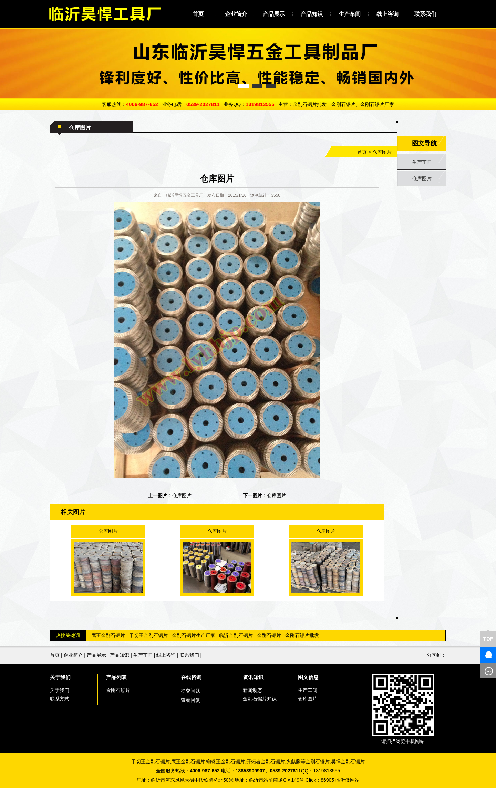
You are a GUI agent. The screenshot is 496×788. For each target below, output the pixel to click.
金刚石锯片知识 (260, 699)
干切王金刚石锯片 (148, 635)
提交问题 (190, 691)
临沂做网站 (347, 780)
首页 (198, 14)
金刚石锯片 (269, 635)
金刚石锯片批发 (302, 635)
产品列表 (116, 677)
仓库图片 (382, 152)
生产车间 (350, 14)
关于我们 (60, 677)
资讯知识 (253, 677)
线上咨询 (387, 14)
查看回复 (190, 700)
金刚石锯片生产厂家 (193, 635)
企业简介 (236, 14)
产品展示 (274, 14)
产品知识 (312, 14)
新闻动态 (252, 690)
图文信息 (308, 677)
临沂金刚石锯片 (236, 635)
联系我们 (425, 14)
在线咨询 (191, 677)
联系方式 (59, 699)
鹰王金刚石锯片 (108, 635)
